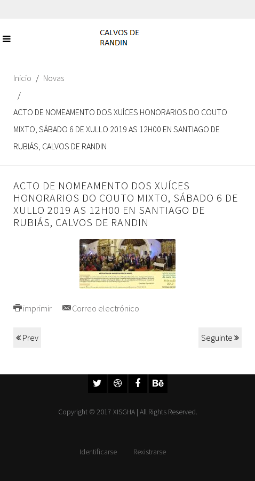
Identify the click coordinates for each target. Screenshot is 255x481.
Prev (27, 337)
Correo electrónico (100, 308)
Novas (53, 78)
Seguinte (220, 337)
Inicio (22, 78)
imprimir (32, 308)
